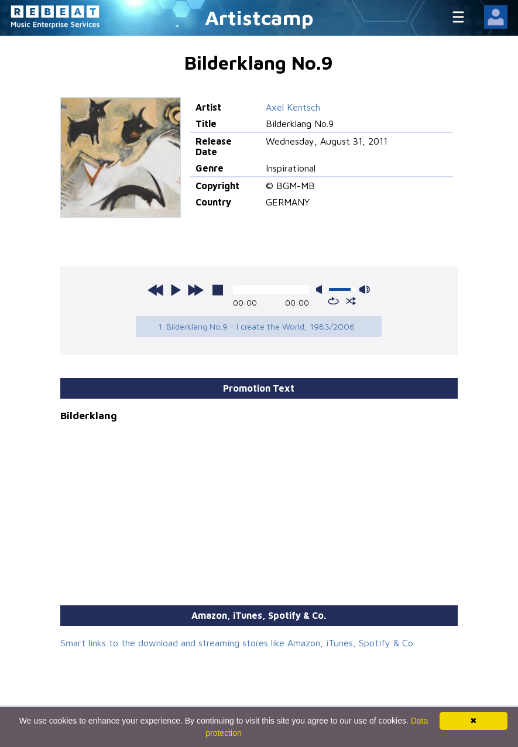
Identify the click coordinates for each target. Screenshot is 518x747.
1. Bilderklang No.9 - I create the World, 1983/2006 (256, 326)
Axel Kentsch (293, 107)
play (175, 289)
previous (155, 290)
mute (321, 289)
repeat (333, 301)
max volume (364, 289)
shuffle (351, 301)
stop (218, 290)
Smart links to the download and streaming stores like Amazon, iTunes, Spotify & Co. (237, 643)
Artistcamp (259, 17)
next (195, 290)
